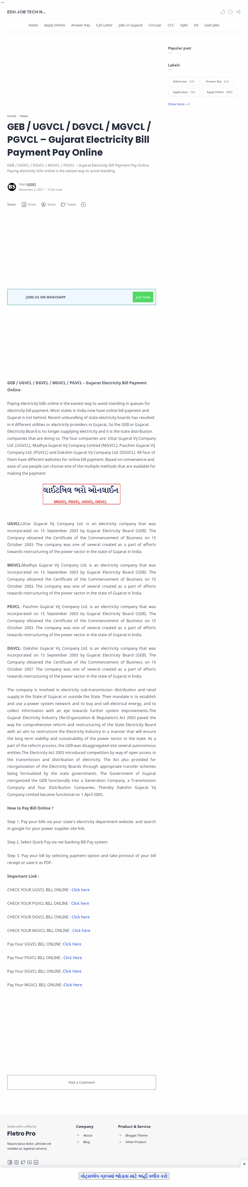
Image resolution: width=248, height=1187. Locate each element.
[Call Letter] (104, 25)
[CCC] (171, 25)
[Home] (33, 25)
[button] (222, 11)
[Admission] (183, 81)
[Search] (230, 11)
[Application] (184, 92)
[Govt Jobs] (211, 25)
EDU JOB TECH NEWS (26, 12)
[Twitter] (23, 1162)
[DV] (196, 25)
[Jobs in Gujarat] (131, 25)
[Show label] (179, 104)
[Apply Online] (54, 25)
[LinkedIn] (36, 1162)
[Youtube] (29, 1162)
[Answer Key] (80, 25)
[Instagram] (16, 1162)
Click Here (72, 944)
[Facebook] (10, 1162)
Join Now (143, 297)
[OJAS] (184, 25)
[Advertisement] (81, 79)
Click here (81, 889)
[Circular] (155, 25)
